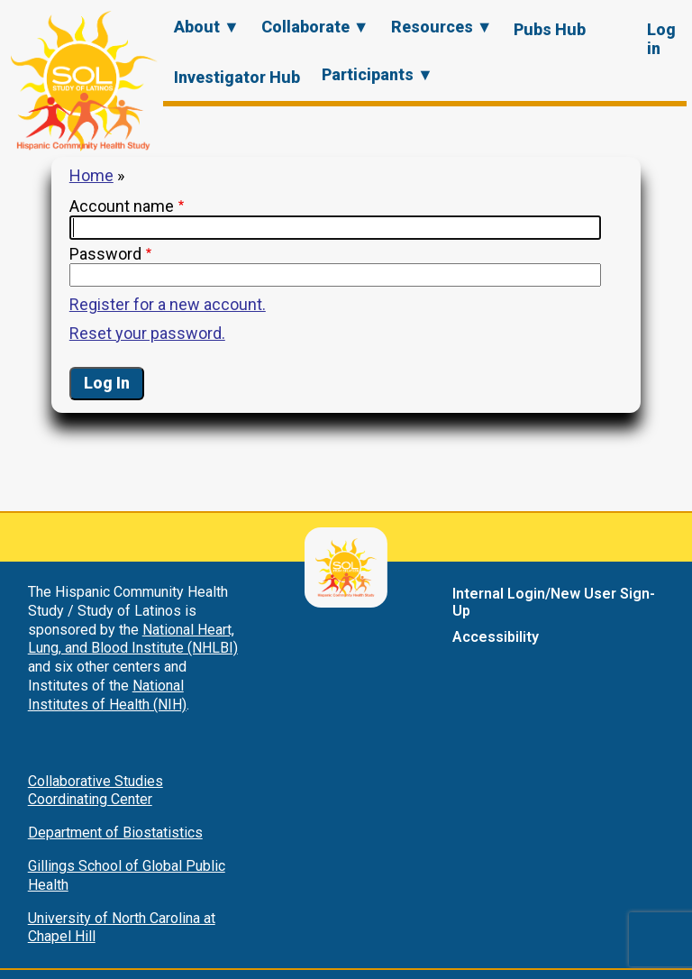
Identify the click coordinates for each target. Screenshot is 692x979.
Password (105, 253)
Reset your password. (147, 333)
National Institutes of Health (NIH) (107, 695)
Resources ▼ (442, 26)
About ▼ (207, 26)
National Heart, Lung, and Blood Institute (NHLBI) (133, 639)
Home (91, 175)
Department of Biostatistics (115, 832)
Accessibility (495, 636)
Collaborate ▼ (315, 26)
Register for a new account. (167, 304)
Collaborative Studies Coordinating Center (95, 791)
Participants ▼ (377, 74)
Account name (121, 206)
